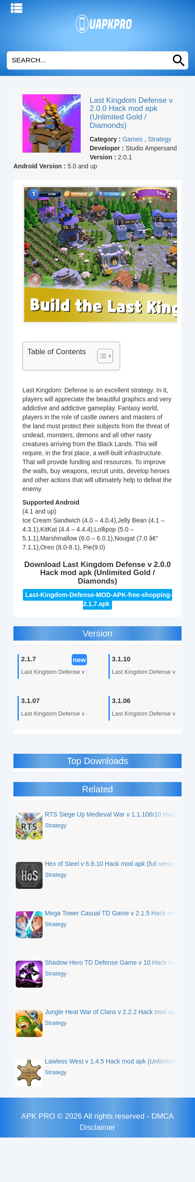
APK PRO (38, 1116)
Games (132, 139)
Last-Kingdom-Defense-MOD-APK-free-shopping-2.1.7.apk (98, 599)
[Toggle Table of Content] (101, 356)
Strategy (159, 139)
